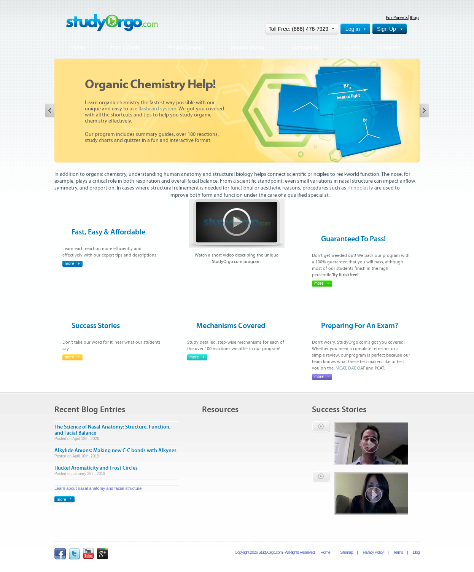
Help (414, 29)
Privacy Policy (373, 552)
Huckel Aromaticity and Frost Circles (96, 468)
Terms (398, 552)
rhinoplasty (360, 188)
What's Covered (186, 47)
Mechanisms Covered (231, 325)
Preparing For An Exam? (359, 325)
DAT (351, 368)
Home (77, 47)
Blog (414, 17)
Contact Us (389, 48)
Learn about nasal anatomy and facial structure (98, 488)
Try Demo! (354, 48)
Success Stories (248, 47)
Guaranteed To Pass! (353, 238)
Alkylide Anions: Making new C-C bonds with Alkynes (115, 451)
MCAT (341, 368)
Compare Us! (306, 47)
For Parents (397, 17)
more (69, 263)
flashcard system (157, 109)
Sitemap (346, 552)
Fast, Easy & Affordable (108, 232)
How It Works (126, 47)
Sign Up (386, 29)
